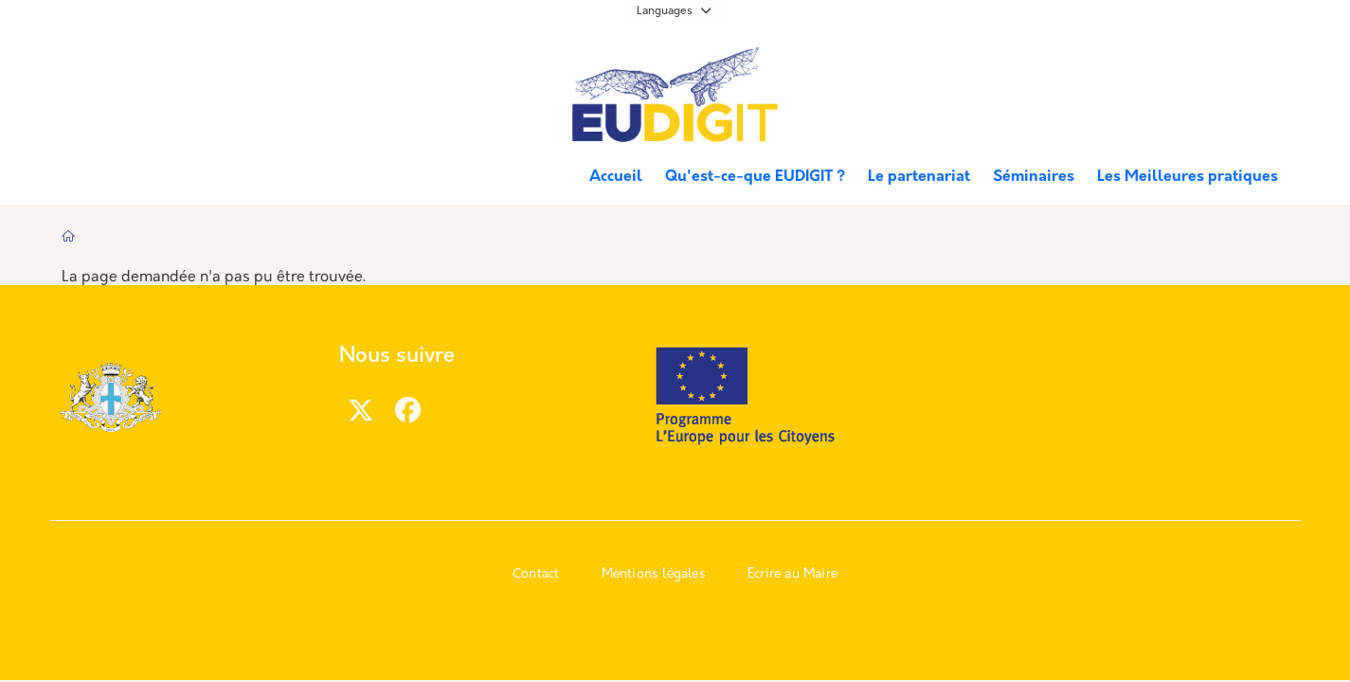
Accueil (615, 177)
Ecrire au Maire (792, 574)
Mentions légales (654, 574)
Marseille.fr (131, 67)
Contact (536, 574)
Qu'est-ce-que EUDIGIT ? (755, 177)
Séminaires (1033, 177)
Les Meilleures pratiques (1187, 177)
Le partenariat (919, 177)
